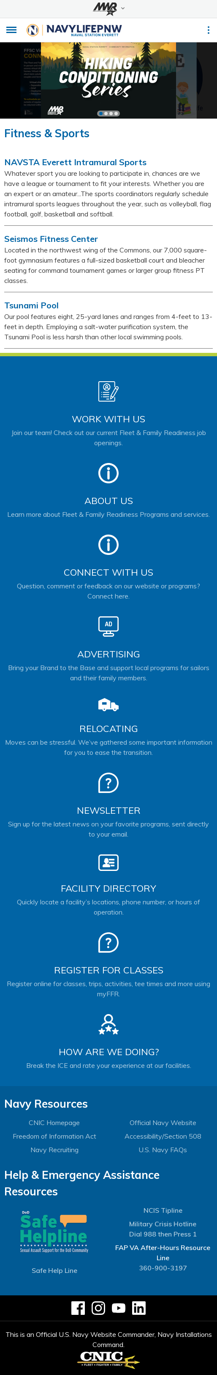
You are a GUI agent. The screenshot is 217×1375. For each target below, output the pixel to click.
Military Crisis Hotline (162, 1224)
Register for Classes (108, 970)
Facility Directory (108, 888)
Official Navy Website (163, 1122)
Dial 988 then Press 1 (163, 1234)
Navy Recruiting (54, 1149)
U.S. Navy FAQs (162, 1149)
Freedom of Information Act (54, 1136)
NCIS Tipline (163, 1210)
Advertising (108, 654)
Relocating (108, 729)
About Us (108, 501)
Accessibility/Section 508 (163, 1136)
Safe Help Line (54, 1270)
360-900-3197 (163, 1268)
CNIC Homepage (54, 1122)
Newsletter (109, 810)
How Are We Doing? (109, 1052)
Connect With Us (108, 572)
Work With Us (108, 419)
